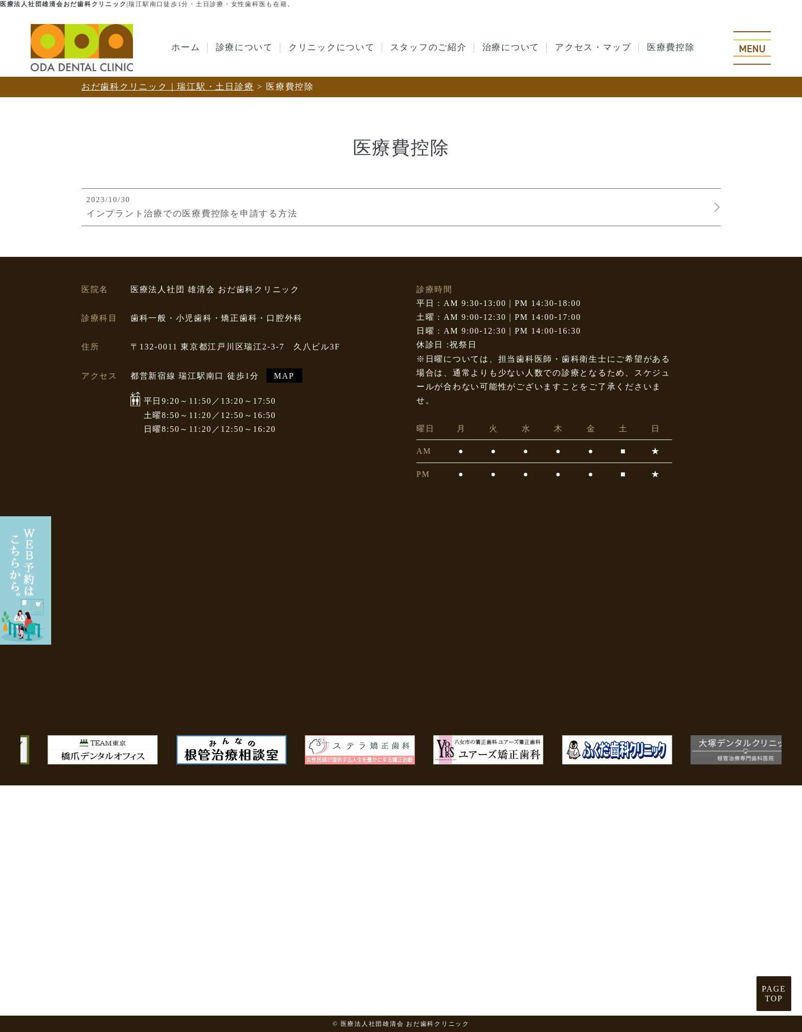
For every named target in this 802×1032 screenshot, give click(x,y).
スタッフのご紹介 (428, 47)
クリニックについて (331, 47)
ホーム (185, 47)
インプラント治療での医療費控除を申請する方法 (398, 206)
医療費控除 (671, 47)
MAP (284, 375)
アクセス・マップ (593, 47)
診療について (244, 47)
